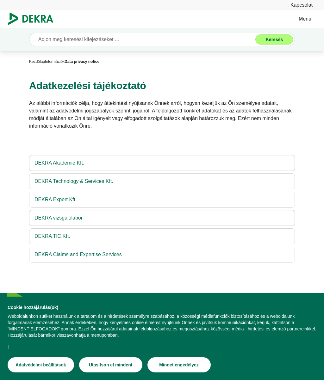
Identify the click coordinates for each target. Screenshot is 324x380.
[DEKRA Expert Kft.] (162, 200)
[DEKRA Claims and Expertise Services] (162, 254)
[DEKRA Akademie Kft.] (162, 163)
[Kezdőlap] (37, 61)
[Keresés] (274, 39)
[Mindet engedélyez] (179, 364)
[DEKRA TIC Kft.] (162, 236)
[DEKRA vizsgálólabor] (162, 218)
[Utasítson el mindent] (110, 364)
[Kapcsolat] (301, 5)
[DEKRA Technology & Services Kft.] (162, 181)
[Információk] (55, 61)
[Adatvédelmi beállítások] (41, 364)
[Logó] (33, 19)
